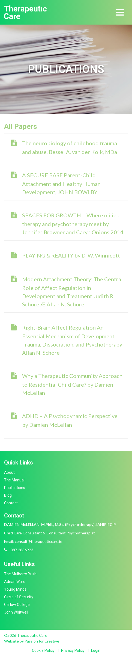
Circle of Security (18, 597)
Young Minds (15, 589)
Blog (8, 495)
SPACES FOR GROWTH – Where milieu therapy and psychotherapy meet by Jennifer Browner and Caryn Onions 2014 (73, 223)
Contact (11, 503)
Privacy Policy (73, 650)
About (9, 472)
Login (95, 650)
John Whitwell (16, 612)
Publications (14, 488)
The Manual (14, 480)
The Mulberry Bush (20, 574)
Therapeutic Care (25, 12)
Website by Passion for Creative (31, 641)
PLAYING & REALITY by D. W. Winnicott (71, 255)
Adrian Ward (14, 581)
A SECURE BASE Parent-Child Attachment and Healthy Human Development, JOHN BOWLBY (61, 183)
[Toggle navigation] (120, 12)
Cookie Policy (43, 650)
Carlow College (17, 604)
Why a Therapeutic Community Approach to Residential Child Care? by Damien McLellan (72, 384)
